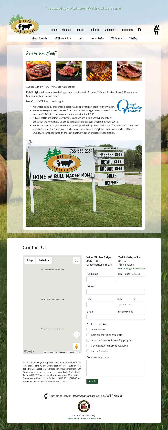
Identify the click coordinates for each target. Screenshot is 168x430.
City (88, 298)
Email (89, 311)
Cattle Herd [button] (110, 30)
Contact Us (127, 30)
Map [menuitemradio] (30, 260)
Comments (97, 357)
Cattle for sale (99, 350)
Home (54, 30)
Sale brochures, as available (106, 334)
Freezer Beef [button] (97, 38)
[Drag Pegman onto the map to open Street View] (76, 346)
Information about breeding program (112, 340)
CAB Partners (116, 38)
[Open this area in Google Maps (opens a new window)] (29, 351)
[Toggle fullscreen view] (76, 260)
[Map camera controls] (76, 334)
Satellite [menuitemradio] (43, 260)
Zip (134, 298)
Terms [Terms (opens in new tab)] (78, 352)
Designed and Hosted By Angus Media (84, 418)
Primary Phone (125, 311)
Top (2, 428)
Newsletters (98, 329)
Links (81, 38)
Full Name (92, 273)
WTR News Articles (63, 38)
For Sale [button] (80, 30)
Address (91, 286)
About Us (66, 30)
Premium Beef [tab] (40, 53)
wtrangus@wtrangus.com (132, 268)
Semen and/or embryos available (109, 345)
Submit (92, 381)
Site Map (133, 38)
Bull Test (95, 30)
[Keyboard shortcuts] (45, 352)
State (120, 298)
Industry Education (39, 38)
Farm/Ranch (128, 273)
